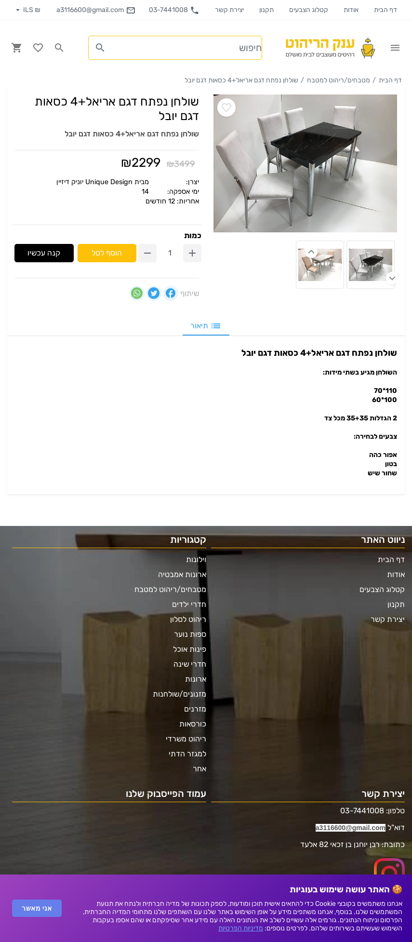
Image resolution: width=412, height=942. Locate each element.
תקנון (266, 10)
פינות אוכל (189, 649)
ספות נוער (190, 634)
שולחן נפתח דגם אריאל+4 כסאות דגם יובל (241, 80)
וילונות (196, 559)
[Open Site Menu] (395, 47)
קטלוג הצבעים (308, 10)
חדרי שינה (189, 664)
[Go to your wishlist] (38, 47)
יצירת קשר (229, 10)
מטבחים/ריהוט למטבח (338, 80)
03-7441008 (174, 10)
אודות (351, 10)
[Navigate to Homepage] (329, 47)
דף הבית (385, 10)
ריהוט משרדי (186, 738)
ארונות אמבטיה (182, 574)
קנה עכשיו (43, 252)
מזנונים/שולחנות (179, 694)
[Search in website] (59, 47)
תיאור (206, 326)
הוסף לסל (107, 252)
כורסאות (192, 723)
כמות (192, 235)
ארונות (195, 679)
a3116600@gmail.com (95, 10)
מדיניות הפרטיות (240, 928)
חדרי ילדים (189, 604)
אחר (199, 768)
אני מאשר (37, 908)
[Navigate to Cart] (17, 47)
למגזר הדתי (187, 753)
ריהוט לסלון (188, 619)
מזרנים (195, 708)
